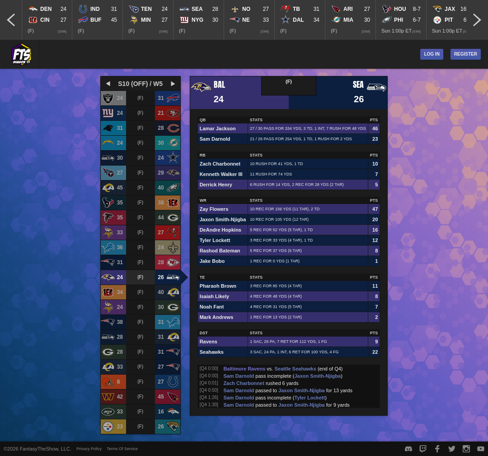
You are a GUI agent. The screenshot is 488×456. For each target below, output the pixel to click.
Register (465, 54)
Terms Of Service (122, 448)
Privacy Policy (89, 448)
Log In (431, 54)
